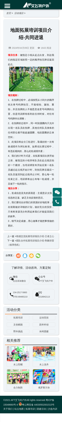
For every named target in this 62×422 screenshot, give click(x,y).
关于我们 (8, 409)
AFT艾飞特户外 (45, 281)
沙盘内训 (52, 409)
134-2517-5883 (20, 292)
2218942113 (44, 297)
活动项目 (18, 13)
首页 (8, 13)
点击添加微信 (19, 281)
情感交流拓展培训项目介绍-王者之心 (35, 236)
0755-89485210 (20, 297)
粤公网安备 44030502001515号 (37, 404)
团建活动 (41, 409)
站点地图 (19, 409)
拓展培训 (30, 409)
